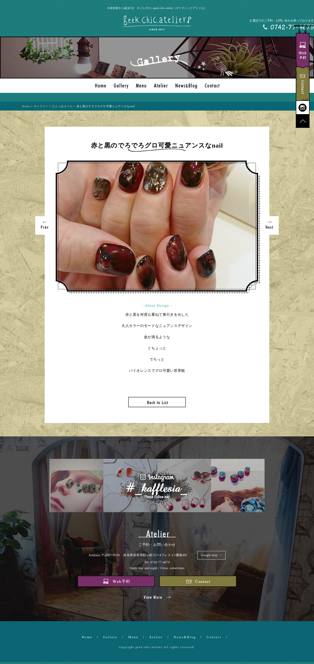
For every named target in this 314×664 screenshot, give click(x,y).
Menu (133, 637)
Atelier (156, 637)
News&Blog (185, 637)
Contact (214, 637)
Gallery (110, 637)
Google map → (211, 555)
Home (87, 637)
